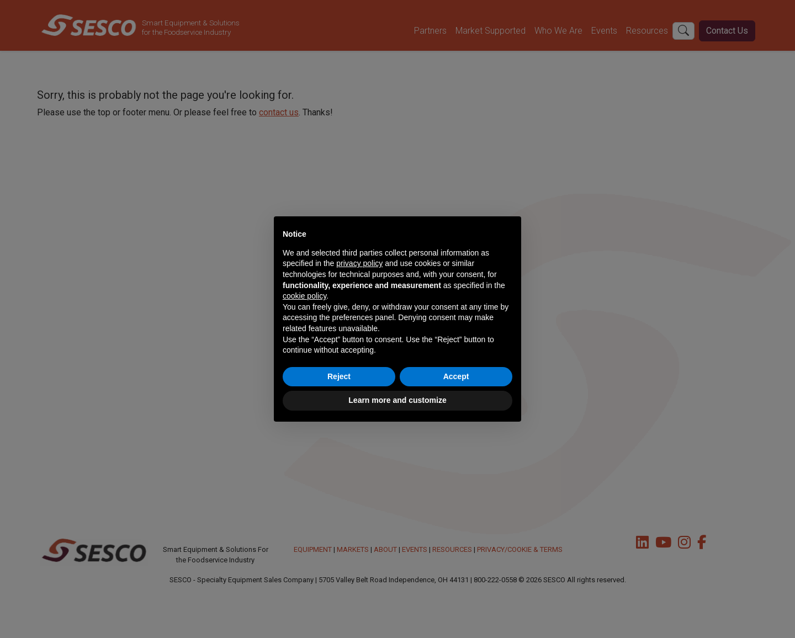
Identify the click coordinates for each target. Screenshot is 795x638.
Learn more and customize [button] (397, 400)
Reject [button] (339, 376)
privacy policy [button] (359, 263)
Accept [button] (456, 376)
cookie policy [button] (304, 295)
